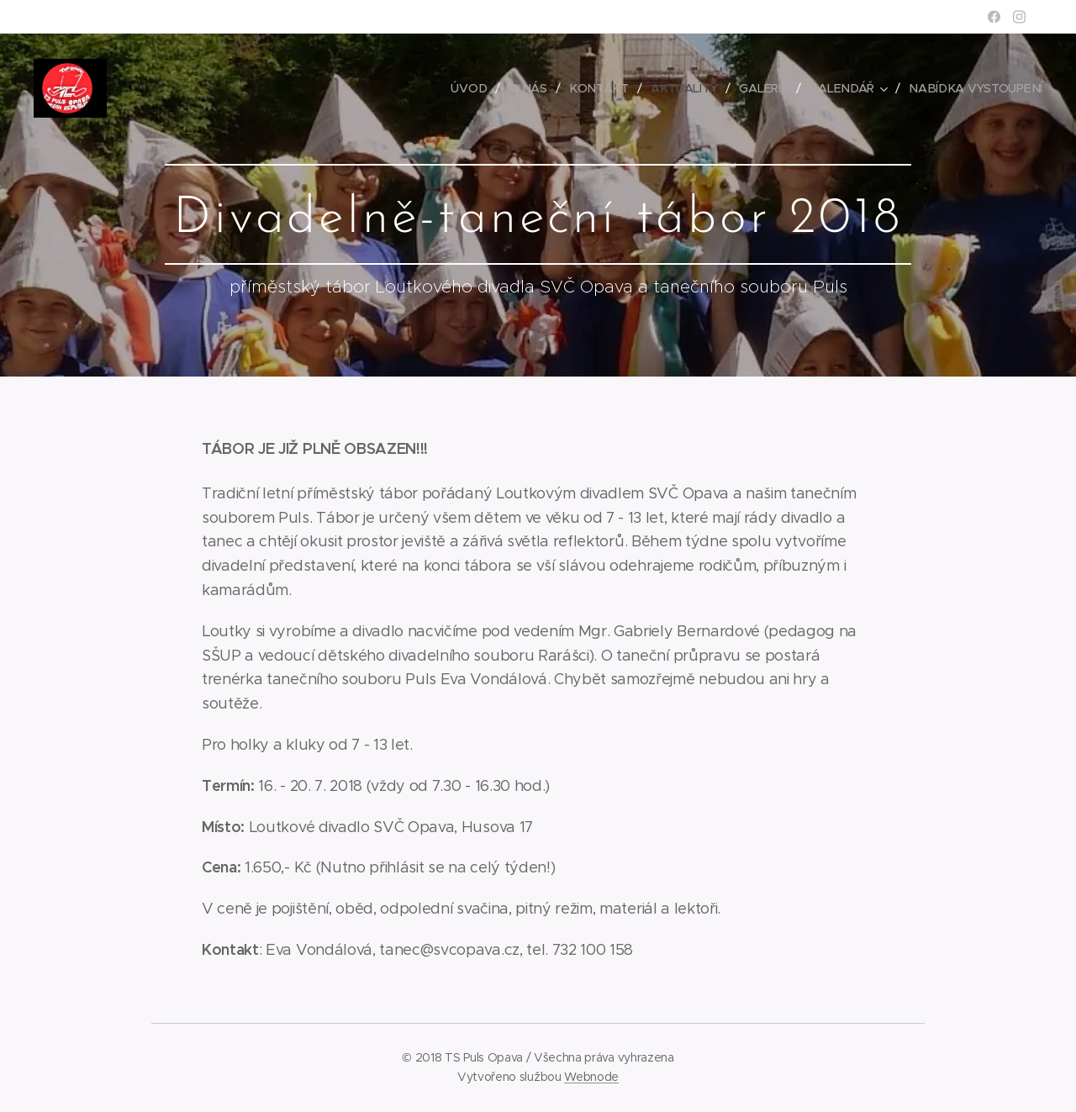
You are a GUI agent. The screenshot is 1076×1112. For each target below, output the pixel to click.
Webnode (591, 1076)
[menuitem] (477, 88)
